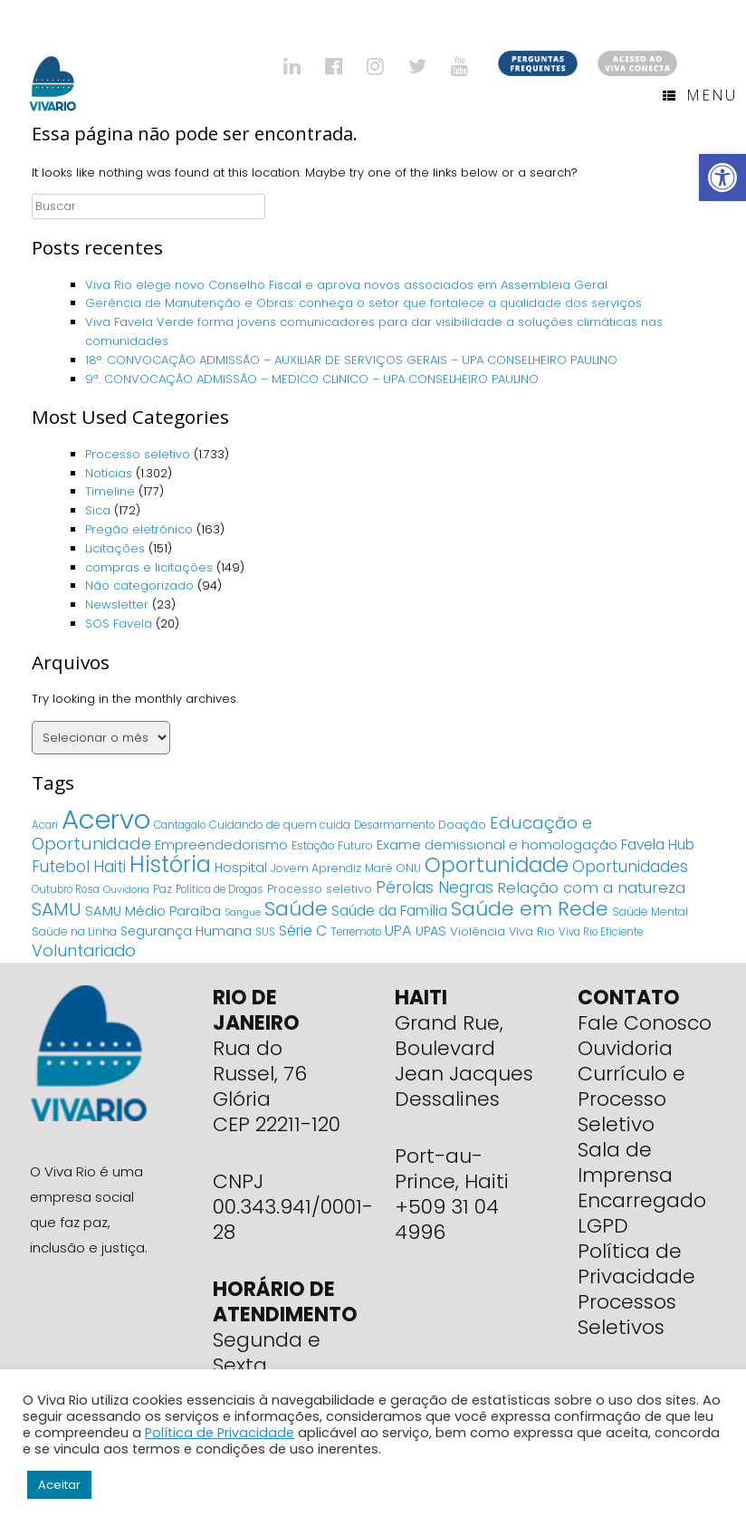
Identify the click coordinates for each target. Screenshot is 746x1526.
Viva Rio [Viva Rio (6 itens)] (532, 931)
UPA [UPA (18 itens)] (398, 930)
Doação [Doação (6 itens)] (462, 824)
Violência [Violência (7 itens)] (477, 931)
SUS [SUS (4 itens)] (265, 932)
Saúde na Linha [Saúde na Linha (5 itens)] (74, 931)
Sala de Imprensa (625, 1162)
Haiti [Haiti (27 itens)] (109, 866)
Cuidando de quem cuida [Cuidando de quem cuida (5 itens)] (279, 824)
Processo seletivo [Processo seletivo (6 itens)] (319, 889)
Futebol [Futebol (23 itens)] (61, 867)
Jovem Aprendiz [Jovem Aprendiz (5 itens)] (316, 868)
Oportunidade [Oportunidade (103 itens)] (497, 864)
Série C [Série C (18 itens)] (303, 930)
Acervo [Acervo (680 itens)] (106, 819)
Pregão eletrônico (139, 529)
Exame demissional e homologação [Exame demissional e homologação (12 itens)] (497, 844)
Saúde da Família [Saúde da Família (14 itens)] (389, 910)
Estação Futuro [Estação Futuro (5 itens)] (332, 845)
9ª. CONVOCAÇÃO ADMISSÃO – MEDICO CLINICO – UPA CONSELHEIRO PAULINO (312, 379)
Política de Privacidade (636, 1264)
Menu (700, 95)
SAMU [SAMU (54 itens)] (56, 909)
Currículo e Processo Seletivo (631, 1099)
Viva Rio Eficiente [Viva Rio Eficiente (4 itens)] (601, 932)
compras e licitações (149, 567)
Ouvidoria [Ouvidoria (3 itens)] (126, 890)
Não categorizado (139, 585)
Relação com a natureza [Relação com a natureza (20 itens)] (591, 887)
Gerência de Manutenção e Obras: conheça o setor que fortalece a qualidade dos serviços (365, 303)
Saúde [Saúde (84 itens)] (296, 909)
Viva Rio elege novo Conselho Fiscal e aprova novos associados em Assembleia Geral (346, 284)
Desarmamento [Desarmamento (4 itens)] (394, 825)
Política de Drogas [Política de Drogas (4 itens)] (219, 889)
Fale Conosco (645, 1023)
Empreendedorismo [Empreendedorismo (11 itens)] (221, 845)
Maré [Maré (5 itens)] (379, 868)
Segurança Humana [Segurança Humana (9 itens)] (186, 931)
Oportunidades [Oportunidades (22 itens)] (630, 867)
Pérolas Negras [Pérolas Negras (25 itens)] (434, 887)
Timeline (110, 491)
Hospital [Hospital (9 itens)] (241, 868)
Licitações (115, 548)
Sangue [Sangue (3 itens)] (243, 912)
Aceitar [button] (59, 1484)
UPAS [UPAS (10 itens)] (431, 931)
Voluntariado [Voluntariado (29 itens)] (84, 950)
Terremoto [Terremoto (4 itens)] (356, 932)
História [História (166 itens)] (170, 864)
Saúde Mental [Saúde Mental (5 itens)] (650, 911)
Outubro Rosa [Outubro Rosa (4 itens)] (66, 889)
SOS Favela (118, 623)
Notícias (108, 473)
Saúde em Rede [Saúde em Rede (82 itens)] (529, 909)
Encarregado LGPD (642, 1213)
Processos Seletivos (627, 1314)
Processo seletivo (137, 454)
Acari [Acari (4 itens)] (45, 825)
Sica (97, 510)
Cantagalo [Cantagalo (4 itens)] (180, 825)
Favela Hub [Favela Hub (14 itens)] (657, 844)
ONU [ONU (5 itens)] (409, 868)
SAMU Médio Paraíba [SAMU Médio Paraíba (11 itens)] (153, 911)
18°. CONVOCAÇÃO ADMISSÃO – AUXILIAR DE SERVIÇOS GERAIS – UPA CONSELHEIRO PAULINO (351, 360)
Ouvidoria (625, 1048)
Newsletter (116, 604)
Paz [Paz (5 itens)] (162, 889)
